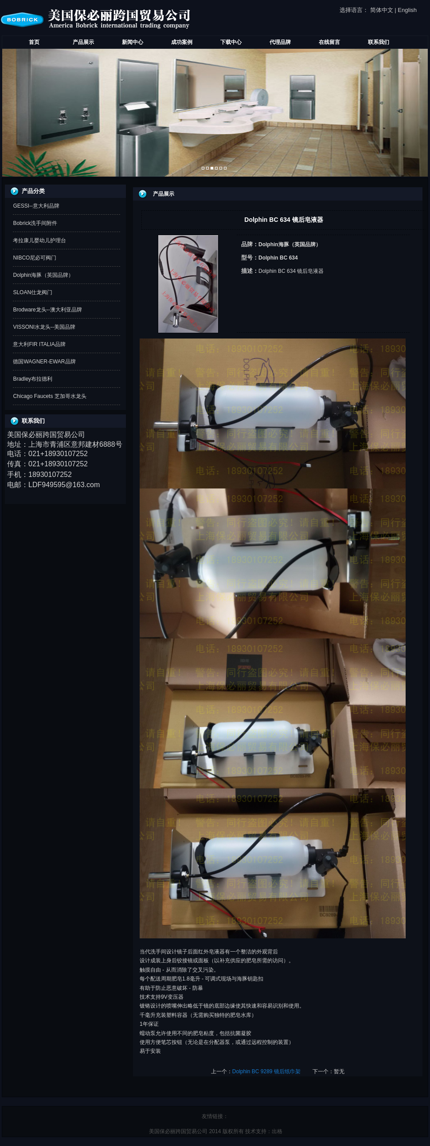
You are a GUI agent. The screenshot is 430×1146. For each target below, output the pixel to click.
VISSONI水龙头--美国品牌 (44, 327)
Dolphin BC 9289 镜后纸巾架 (266, 1071)
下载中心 (231, 42)
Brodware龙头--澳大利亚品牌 (47, 310)
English (407, 10)
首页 (34, 42)
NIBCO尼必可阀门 (34, 258)
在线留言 (329, 42)
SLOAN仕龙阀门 (32, 292)
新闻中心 (132, 42)
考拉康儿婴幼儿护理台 (39, 240)
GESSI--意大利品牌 (36, 206)
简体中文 (381, 10)
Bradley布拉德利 (32, 379)
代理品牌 (280, 42)
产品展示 (83, 42)
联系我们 (378, 42)
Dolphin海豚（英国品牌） (43, 275)
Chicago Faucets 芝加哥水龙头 (49, 396)
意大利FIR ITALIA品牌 (39, 344)
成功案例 (181, 42)
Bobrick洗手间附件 (35, 223)
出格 (277, 1131)
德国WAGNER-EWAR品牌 (44, 361)
